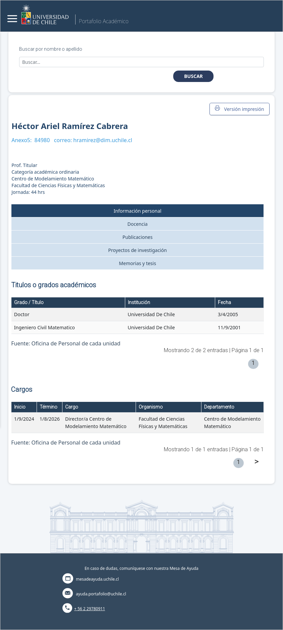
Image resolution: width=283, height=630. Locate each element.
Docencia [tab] (138, 224)
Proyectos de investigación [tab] (137, 250)
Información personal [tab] (137, 211)
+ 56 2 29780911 (89, 609)
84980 (42, 140)
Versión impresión (239, 109)
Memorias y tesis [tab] (137, 263)
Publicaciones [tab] (138, 237)
